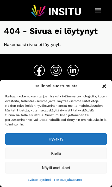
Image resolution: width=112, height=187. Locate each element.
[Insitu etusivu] (56, 10)
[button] (104, 86)
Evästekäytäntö (39, 180)
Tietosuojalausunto (68, 180)
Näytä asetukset (56, 167)
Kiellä (56, 153)
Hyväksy (56, 139)
